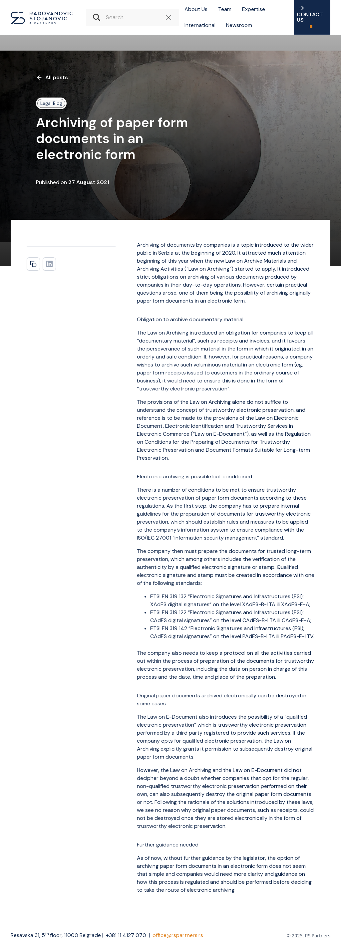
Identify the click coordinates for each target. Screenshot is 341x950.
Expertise (253, 9)
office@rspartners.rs (178, 935)
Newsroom (239, 25)
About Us (195, 9)
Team (224, 9)
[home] (42, 17)
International (199, 25)
